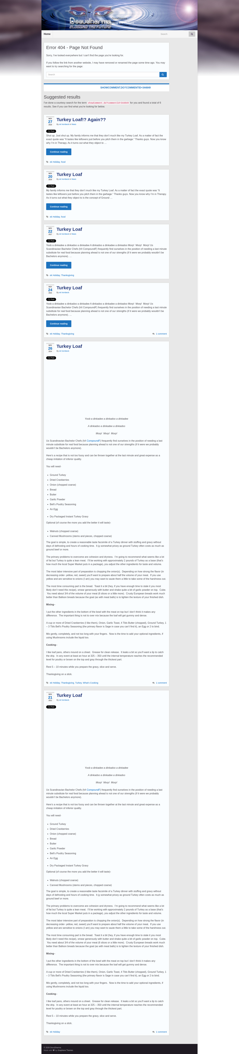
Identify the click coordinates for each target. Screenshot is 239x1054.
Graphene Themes (65, 1050)
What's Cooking (90, 683)
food (63, 162)
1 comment (161, 334)
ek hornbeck (64, 124)
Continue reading (59, 152)
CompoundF (93, 440)
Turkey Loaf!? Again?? (81, 119)
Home (47, 34)
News (74, 124)
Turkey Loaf (69, 174)
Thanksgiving (67, 275)
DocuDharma (119, 17)
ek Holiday (55, 162)
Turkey (78, 683)
